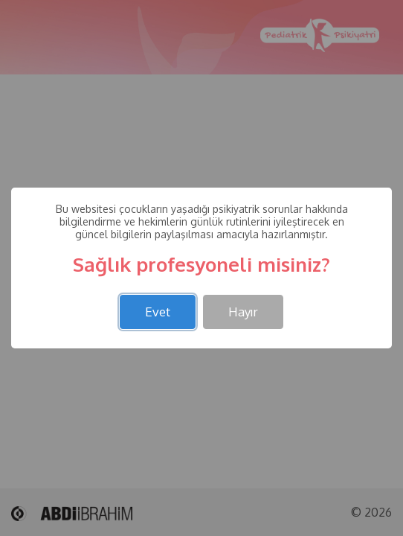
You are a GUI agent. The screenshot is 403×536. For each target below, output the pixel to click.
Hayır (243, 311)
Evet (157, 311)
